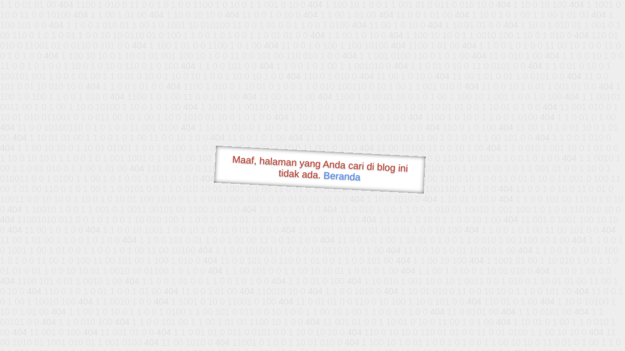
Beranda (342, 176)
